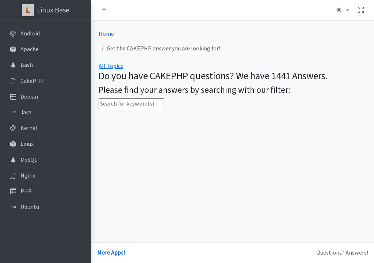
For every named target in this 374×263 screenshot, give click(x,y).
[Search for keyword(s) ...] (131, 103)
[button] (104, 10)
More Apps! (111, 253)
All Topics (111, 66)
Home (106, 34)
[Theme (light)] (342, 10)
